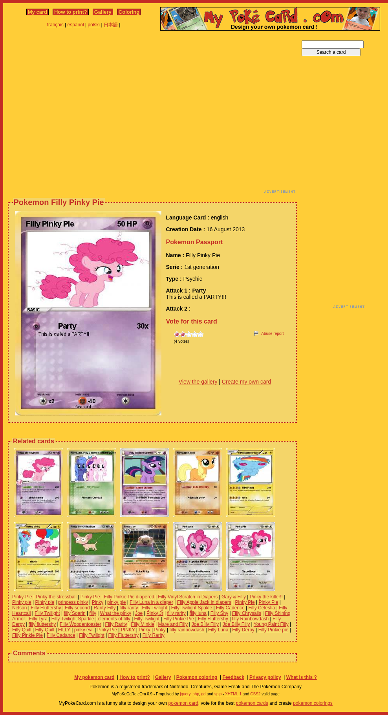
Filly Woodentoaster (80, 624)
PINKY (128, 630)
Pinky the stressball (56, 597)
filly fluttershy (42, 624)
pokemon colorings (313, 703)
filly (93, 613)
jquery (185, 694)
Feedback (233, 677)
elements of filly (114, 619)
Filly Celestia (261, 608)
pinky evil (83, 630)
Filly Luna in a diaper (151, 602)
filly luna (198, 613)
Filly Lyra (38, 619)
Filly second (77, 608)
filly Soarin (74, 613)
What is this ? (301, 677)
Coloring (129, 12)
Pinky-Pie (22, 597)
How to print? (70, 12)
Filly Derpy (243, 630)
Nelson (19, 608)
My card (37, 12)
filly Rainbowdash (250, 619)
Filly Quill (21, 630)
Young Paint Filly (271, 624)
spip (217, 694)
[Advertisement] (73, 114)
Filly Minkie (142, 624)
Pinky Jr (154, 613)
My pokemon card (94, 677)
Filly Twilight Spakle (191, 608)
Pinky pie (21, 602)
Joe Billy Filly (205, 624)
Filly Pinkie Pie (178, 619)
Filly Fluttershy (46, 608)
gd (203, 694)
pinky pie (116, 602)
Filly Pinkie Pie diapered (129, 597)
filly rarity (128, 608)
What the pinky (115, 613)
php (195, 694)
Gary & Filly (233, 597)
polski (94, 24)
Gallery (103, 12)
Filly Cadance (61, 635)
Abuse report (272, 333)
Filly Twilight (154, 608)
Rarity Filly (104, 608)
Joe (139, 613)
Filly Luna (218, 630)
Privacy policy (265, 677)
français (55, 24)
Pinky (97, 602)
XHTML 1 (233, 694)
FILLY (64, 630)
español (76, 24)
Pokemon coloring (197, 677)
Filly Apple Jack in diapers (204, 602)
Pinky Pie (90, 597)
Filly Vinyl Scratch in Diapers (188, 597)
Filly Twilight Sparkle (72, 619)
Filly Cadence (230, 608)
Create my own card (246, 382)
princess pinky (73, 602)
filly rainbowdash (187, 630)
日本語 (111, 24)
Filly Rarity (116, 624)
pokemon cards (252, 703)
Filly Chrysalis (246, 613)
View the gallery (198, 382)
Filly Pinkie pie (273, 630)
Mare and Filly (173, 624)
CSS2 (255, 694)
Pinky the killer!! (266, 597)
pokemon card (183, 703)
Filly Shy (219, 613)
